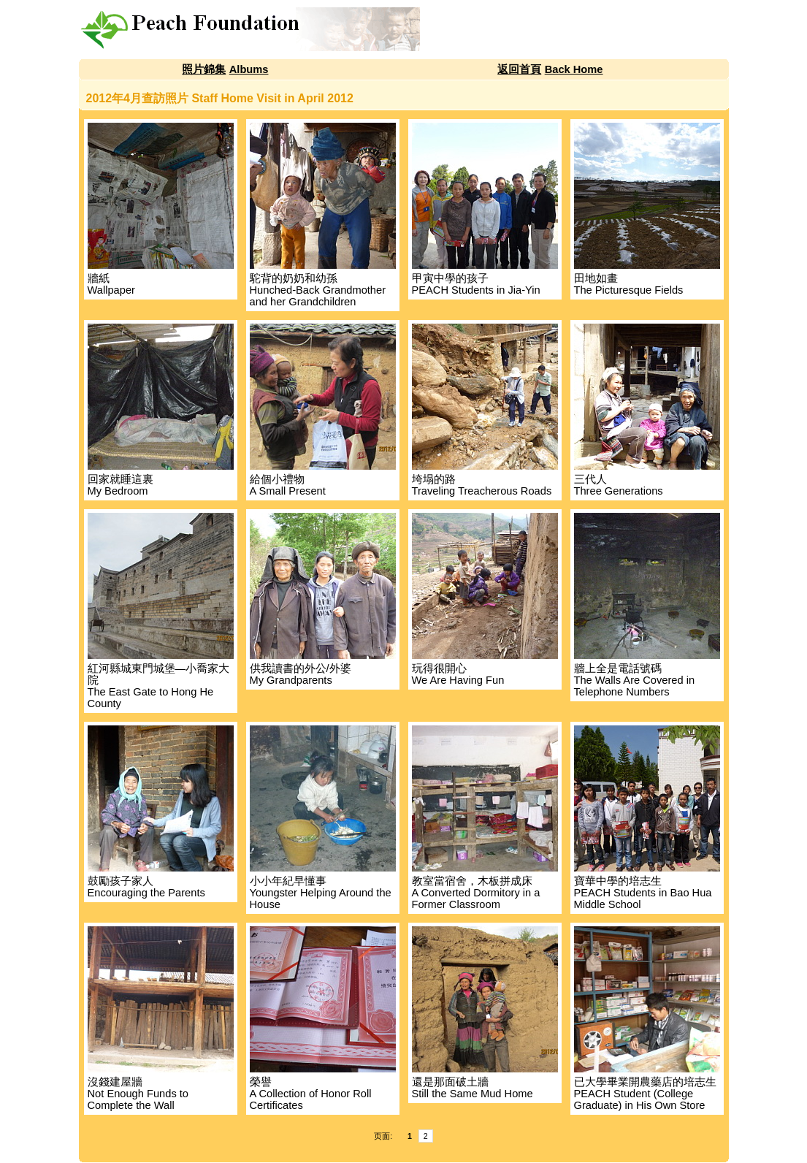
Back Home (574, 69)
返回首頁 (519, 69)
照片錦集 (204, 69)
